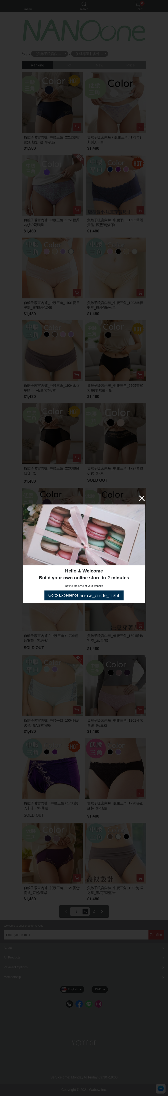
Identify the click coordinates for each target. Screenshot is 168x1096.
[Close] (142, 498)
